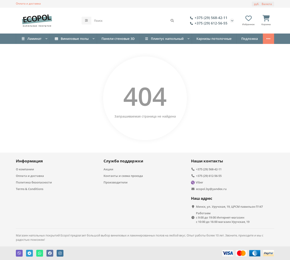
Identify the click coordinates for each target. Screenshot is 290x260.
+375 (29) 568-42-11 (207, 17)
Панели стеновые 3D (118, 38)
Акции (108, 169)
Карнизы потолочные (214, 38)
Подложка (249, 38)
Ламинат (31, 38)
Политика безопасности (34, 182)
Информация (29, 161)
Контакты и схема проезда (123, 176)
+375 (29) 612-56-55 (207, 23)
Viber (199, 182)
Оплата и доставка (28, 3)
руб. (263, 4)
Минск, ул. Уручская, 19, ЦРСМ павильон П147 (229, 207)
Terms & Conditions (29, 189)
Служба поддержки (123, 161)
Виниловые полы (71, 38)
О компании (25, 169)
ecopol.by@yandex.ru (211, 189)
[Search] (134, 20)
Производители (116, 182)
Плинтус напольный (164, 38)
